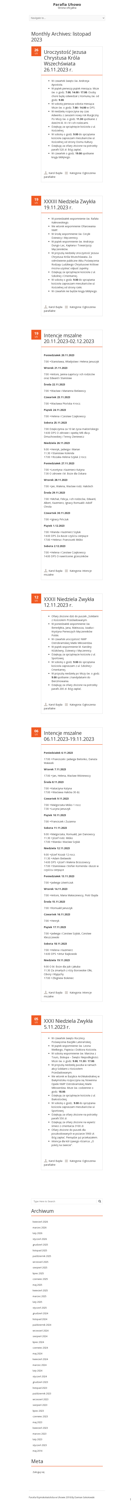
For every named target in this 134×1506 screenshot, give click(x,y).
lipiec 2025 (38, 1273)
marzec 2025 (39, 1296)
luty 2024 (37, 1370)
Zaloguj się (38, 1472)
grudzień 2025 (40, 1244)
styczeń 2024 (40, 1376)
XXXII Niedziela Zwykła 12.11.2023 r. (69, 602)
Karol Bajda (55, 173)
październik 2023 (42, 1393)
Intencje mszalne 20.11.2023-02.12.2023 (69, 338)
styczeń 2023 (40, 1445)
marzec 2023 (39, 1433)
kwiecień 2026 (40, 1221)
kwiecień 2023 (40, 1427)
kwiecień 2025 (40, 1290)
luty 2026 (37, 1233)
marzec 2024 (39, 1365)
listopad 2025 (40, 1250)
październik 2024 (42, 1324)
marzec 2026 (39, 1227)
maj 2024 (37, 1353)
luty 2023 (37, 1439)
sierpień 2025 (40, 1267)
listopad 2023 (40, 1387)
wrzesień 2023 (40, 1399)
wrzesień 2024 (40, 1330)
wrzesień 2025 (40, 1261)
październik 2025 (42, 1256)
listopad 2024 (40, 1319)
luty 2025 (37, 1301)
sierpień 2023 (40, 1405)
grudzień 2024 (40, 1313)
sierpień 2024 (40, 1336)
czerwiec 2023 (40, 1416)
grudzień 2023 (40, 1382)
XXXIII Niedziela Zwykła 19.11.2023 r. (70, 204)
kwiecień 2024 (40, 1359)
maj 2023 (37, 1422)
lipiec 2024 (38, 1342)
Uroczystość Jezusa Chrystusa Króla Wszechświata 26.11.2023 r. (65, 61)
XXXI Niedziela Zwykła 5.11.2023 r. (68, 1024)
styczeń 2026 (40, 1239)
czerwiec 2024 (40, 1347)
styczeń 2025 (40, 1307)
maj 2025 (37, 1284)
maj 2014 (37, 1450)
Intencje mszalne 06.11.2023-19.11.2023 (69, 736)
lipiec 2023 (38, 1410)
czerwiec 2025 (40, 1279)
